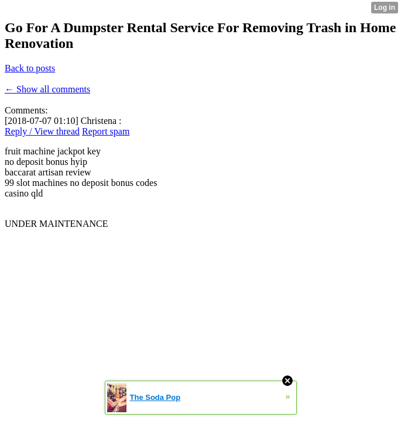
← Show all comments (47, 89)
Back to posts (30, 68)
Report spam (105, 131)
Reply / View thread (42, 131)
